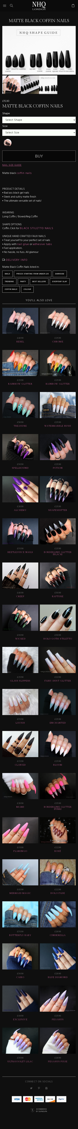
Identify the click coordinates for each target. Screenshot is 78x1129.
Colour (27, 289)
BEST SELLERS (39, 281)
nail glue (23, 244)
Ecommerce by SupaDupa (41, 1110)
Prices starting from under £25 (32, 274)
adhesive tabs (42, 244)
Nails (7, 274)
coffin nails (24, 173)
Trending (9, 281)
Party (23, 281)
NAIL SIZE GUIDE (12, 165)
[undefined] (7, 143)
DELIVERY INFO (16, 260)
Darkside (59, 274)
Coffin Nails (11, 289)
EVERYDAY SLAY (59, 281)
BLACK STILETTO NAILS (36, 228)
